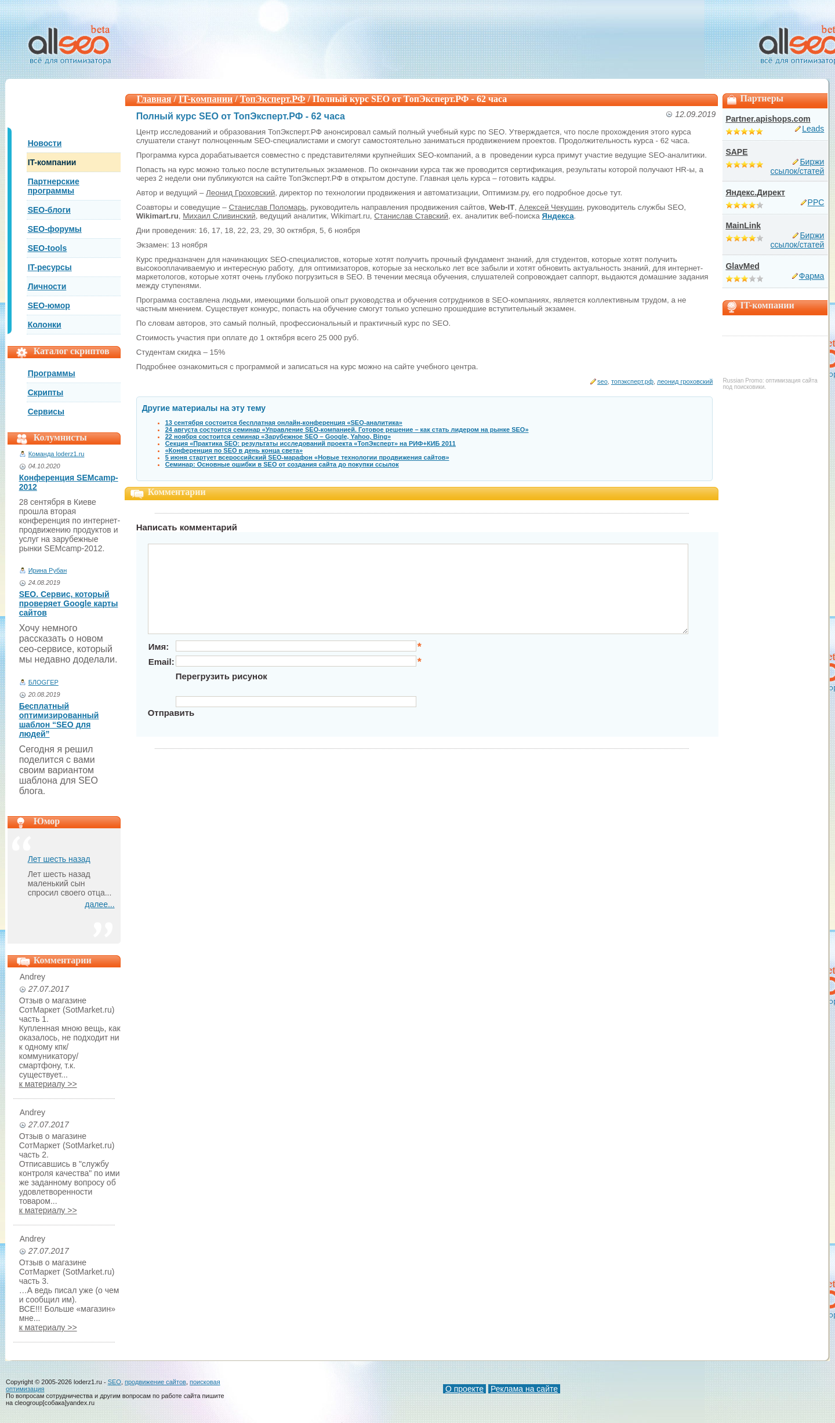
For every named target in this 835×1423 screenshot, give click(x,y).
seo (602, 381)
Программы (51, 373)
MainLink (743, 225)
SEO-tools (47, 248)
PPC (816, 202)
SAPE (736, 152)
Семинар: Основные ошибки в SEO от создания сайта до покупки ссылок (282, 464)
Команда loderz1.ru (56, 453)
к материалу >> (48, 1084)
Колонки (44, 324)
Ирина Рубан (47, 570)
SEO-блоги (49, 209)
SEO (114, 1381)
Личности (47, 286)
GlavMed (742, 266)
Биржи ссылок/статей (798, 166)
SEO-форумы (55, 229)
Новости (45, 143)
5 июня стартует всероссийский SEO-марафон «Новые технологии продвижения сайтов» (307, 457)
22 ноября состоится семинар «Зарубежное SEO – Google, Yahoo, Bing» (278, 436)
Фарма (812, 276)
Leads (813, 128)
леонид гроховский (685, 381)
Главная (154, 99)
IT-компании (52, 162)
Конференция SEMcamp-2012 (68, 482)
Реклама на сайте (524, 1388)
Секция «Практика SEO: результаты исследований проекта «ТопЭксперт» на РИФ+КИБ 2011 (310, 443)
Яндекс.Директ (755, 192)
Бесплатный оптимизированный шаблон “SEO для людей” (59, 719)
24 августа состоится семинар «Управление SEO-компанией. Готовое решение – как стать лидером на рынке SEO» (347, 429)
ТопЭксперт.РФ (273, 99)
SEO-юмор (49, 305)
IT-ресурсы (50, 267)
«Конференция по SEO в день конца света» (234, 450)
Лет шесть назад (59, 859)
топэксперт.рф (632, 381)
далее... (99, 904)
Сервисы (46, 411)
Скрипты (46, 392)
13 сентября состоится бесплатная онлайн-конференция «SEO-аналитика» (283, 422)
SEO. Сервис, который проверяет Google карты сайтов (68, 603)
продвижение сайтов (155, 1381)
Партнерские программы (53, 186)
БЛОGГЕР (43, 682)
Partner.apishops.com (767, 118)
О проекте (464, 1388)
